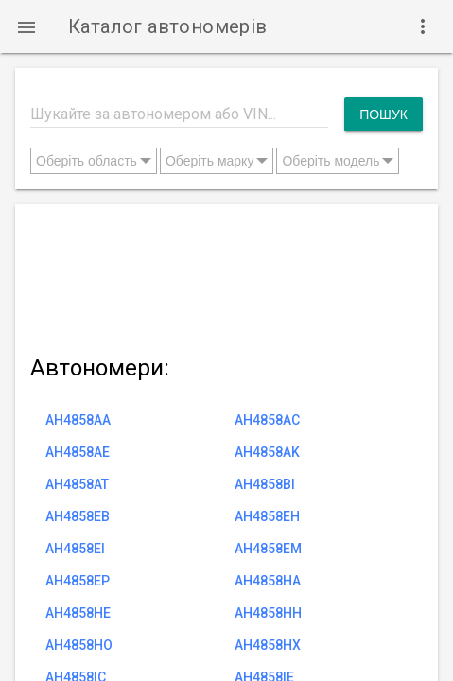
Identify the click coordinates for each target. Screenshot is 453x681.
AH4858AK (267, 452)
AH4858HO (79, 645)
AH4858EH (267, 516)
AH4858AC (267, 420)
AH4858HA (268, 580)
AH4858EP (77, 580)
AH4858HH (268, 612)
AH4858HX (268, 645)
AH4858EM (268, 548)
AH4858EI (75, 548)
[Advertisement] (226, 275)
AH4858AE (77, 452)
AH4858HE (78, 612)
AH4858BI (265, 484)
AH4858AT (77, 484)
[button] (26, 26)
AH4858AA (78, 420)
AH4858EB (77, 516)
